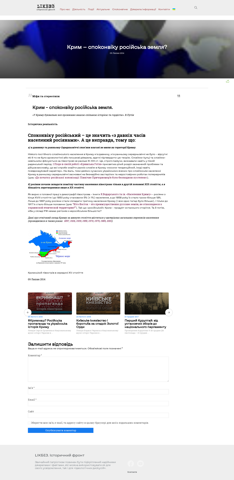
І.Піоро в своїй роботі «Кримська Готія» (77, 164)
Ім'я (31, 387)
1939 (78, 220)
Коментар (35, 355)
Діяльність (78, 9)
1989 (103, 220)
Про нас (65, 9)
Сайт (31, 411)
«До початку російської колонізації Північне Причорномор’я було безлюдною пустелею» (90, 177)
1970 (90, 220)
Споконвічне (120, 9)
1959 (84, 220)
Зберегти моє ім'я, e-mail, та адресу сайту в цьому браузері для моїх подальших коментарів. (90, 423)
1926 (72, 220)
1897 (66, 220)
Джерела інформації (143, 9)
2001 (109, 220)
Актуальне (103, 9)
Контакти (164, 9)
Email (32, 399)
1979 (96, 220)
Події (91, 9)
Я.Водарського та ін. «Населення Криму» (126, 194)
